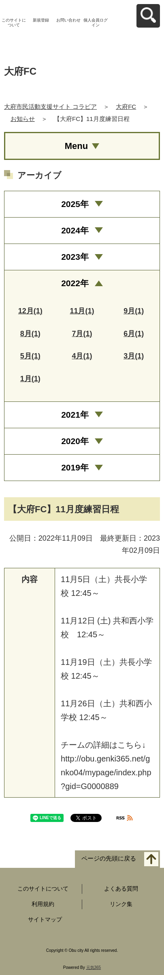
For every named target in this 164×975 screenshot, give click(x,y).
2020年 (75, 441)
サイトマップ (45, 919)
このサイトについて (14, 22)
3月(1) (134, 356)
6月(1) (134, 334)
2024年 (75, 230)
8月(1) (30, 334)
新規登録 (41, 20)
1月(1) (30, 379)
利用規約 (43, 904)
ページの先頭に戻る (108, 858)
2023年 (75, 256)
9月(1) (134, 311)
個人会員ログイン (95, 22)
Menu (76, 146)
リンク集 (121, 904)
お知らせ (23, 118)
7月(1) (82, 334)
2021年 (75, 414)
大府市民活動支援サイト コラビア (50, 106)
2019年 (75, 467)
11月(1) (82, 311)
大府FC (126, 106)
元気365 (93, 967)
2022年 (75, 283)
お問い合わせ (68, 20)
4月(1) (82, 356)
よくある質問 (121, 888)
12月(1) (30, 311)
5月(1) (30, 356)
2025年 (75, 204)
